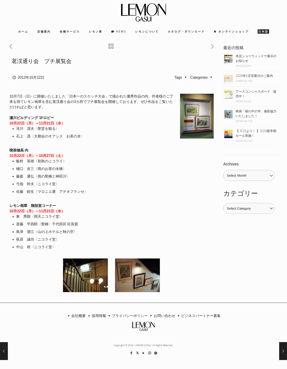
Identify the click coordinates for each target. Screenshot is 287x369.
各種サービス (70, 31)
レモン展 (95, 31)
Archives (231, 164)
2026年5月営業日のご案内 (254, 76)
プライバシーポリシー (127, 315)
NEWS (121, 31)
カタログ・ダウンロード (186, 31)
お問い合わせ (162, 315)
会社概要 (76, 315)
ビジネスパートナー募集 (198, 315)
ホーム (23, 31)
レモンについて (147, 31)
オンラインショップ (233, 31)
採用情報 (96, 315)
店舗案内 (44, 31)
